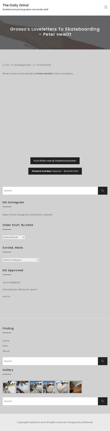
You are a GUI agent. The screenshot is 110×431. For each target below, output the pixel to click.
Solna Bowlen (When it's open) (20, 289)
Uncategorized (22, 65)
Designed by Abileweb (80, 422)
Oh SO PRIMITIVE (11, 282)
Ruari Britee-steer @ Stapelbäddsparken (55, 160)
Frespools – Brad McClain (55, 171)
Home (6, 340)
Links (5, 345)
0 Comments (43, 65)
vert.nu (6, 296)
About (6, 351)
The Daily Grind (15, 5)
